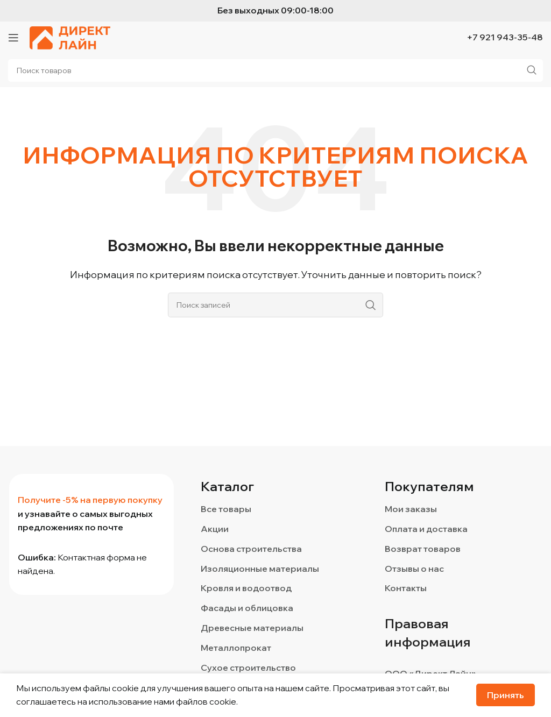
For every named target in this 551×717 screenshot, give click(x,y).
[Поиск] (275, 305)
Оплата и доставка (426, 528)
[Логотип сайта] (70, 36)
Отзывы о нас (414, 568)
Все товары (226, 508)
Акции (215, 528)
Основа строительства (251, 548)
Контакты (406, 588)
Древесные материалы (252, 627)
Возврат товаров (423, 548)
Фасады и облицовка (247, 607)
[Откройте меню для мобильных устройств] (13, 37)
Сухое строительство (248, 667)
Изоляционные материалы (260, 568)
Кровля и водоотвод (246, 588)
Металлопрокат (236, 647)
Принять (505, 695)
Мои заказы (411, 508)
